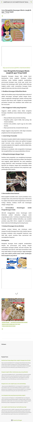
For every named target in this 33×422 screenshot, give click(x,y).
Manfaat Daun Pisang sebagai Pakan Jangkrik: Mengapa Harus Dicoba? (16, 360)
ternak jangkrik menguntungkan (8, 326)
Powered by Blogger (16, 420)
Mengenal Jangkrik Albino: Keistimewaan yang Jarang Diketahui (14, 372)
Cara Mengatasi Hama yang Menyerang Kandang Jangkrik (13, 395)
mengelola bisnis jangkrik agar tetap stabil (11, 324)
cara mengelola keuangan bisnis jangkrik (19, 322)
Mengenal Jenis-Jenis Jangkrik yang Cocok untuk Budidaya (13, 383)
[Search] (31, 1)
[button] (2, 16)
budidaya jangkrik (5, 322)
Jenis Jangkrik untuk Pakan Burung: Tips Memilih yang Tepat (13, 407)
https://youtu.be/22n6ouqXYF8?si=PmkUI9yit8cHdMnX (16, 67)
